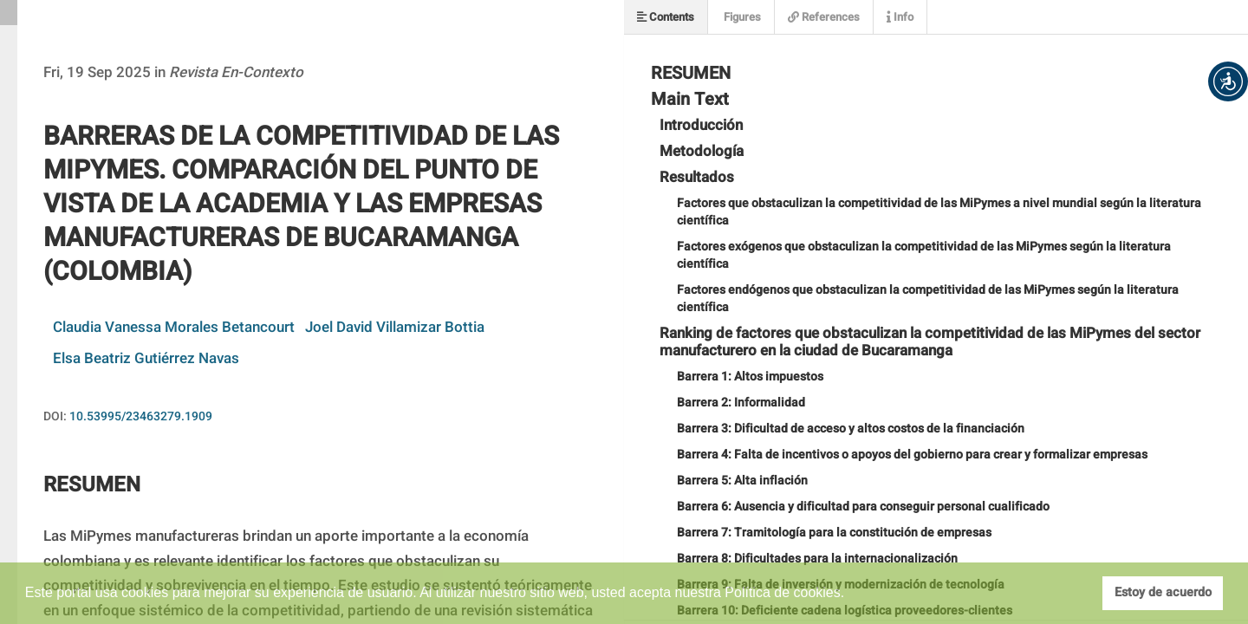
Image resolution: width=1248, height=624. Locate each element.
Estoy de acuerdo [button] (1163, 592)
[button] (1228, 81)
